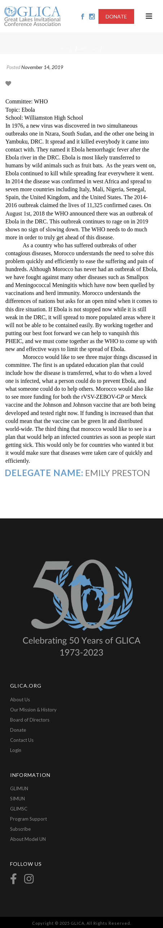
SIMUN (17, 798)
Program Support (28, 819)
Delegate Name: (44, 472)
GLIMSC (18, 809)
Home (67, 49)
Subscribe (20, 829)
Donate (18, 730)
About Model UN (28, 839)
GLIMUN (19, 788)
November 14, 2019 (42, 67)
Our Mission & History (33, 710)
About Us (20, 699)
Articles (89, 49)
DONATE (116, 16)
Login (15, 750)
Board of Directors (29, 720)
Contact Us (22, 740)
